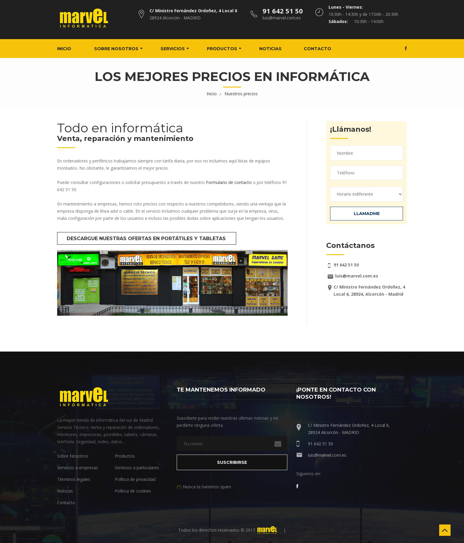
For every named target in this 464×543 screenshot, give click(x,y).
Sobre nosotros (121, 48)
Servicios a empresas (77, 467)
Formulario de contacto (229, 182)
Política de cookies (133, 490)
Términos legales (73, 479)
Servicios (177, 48)
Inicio (69, 48)
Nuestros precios (241, 93)
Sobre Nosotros (72, 455)
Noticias (275, 48)
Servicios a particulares (137, 467)
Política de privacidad (135, 479)
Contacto (322, 48)
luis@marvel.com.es (327, 455)
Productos (226, 48)
